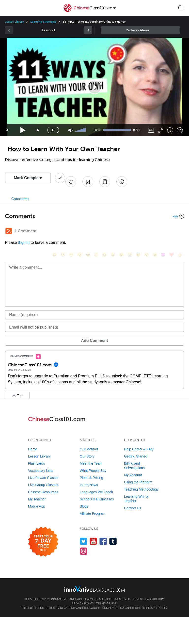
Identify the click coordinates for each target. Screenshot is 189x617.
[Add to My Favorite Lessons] (70, 181)
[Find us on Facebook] (103, 541)
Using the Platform (138, 482)
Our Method (89, 449)
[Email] (94, 327)
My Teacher (37, 499)
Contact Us (132, 508)
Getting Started (135, 456)
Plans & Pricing (91, 478)
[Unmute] (70, 130)
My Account (133, 475)
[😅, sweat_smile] (113, 254)
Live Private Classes (43, 478)
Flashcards (36, 463)
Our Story (87, 456)
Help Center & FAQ (139, 449)
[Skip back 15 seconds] (7, 130)
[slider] (80, 130)
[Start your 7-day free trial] (43, 542)
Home (32, 449)
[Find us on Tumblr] (113, 541)
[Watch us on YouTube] (93, 541)
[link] (88, 30)
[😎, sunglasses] (88, 254)
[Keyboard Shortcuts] (180, 130)
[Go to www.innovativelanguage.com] (94, 588)
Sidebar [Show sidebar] (140, 30)
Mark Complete (28, 178)
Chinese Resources (43, 492)
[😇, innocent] (138, 254)
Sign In (24, 243)
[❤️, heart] (171, 254)
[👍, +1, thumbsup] (180, 254)
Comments (20, 199)
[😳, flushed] (63, 254)
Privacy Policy (83, 603)
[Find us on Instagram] (83, 551)
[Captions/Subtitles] (151, 130)
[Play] (23, 130)
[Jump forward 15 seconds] (38, 130)
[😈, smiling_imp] (163, 254)
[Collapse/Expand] (94, 216)
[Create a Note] (87, 181)
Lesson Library (14, 21)
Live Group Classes (43, 485)
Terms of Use (106, 603)
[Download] (170, 130)
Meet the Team (91, 463)
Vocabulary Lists (40, 471)
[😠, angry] (96, 254)
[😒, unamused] (79, 254)
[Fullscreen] (161, 130)
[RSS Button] (8, 231)
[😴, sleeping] (146, 254)
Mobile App (36, 506)
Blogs (84, 506)
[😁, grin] (71, 254)
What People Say (93, 471)
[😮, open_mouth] (155, 254)
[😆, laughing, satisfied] (104, 254)
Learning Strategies (43, 21)
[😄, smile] (54, 254)
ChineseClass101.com (148, 599)
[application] (94, 87)
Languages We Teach (96, 492)
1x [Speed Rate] (53, 130)
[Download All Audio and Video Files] (121, 181)
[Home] (90, 11)
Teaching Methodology (141, 489)
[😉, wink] (121, 254)
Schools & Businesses (97, 499)
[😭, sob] (130, 254)
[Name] (94, 314)
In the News (89, 485)
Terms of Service (145, 607)
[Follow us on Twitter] (83, 541)
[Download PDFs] (104, 181)
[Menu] (8, 8)
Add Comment (94, 340)
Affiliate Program (92, 513)
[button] (181, 8)
